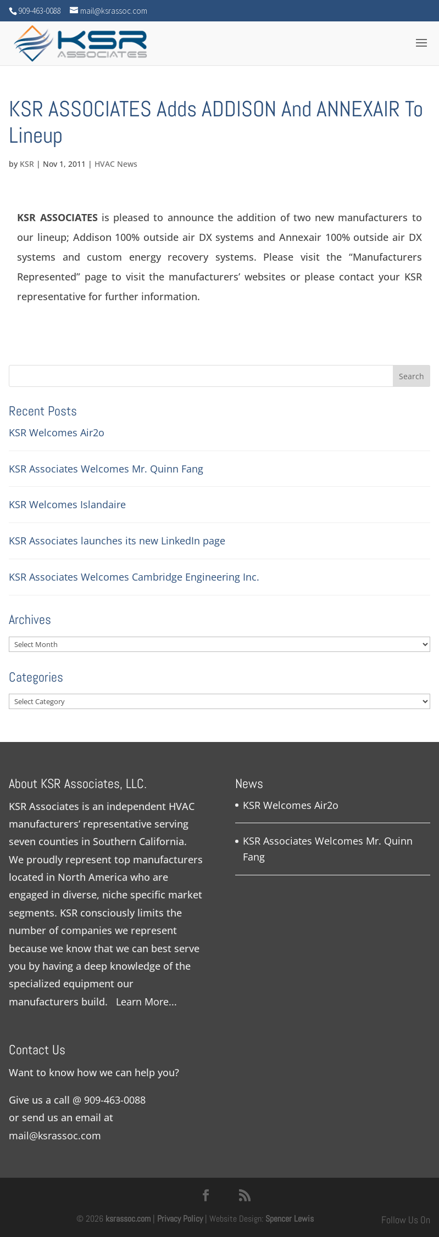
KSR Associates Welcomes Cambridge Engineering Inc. (134, 576)
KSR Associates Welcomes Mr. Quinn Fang (106, 468)
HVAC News (116, 164)
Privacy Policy (180, 1218)
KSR (27, 164)
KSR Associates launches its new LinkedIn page (117, 540)
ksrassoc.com (129, 1218)
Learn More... (146, 1001)
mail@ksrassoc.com (55, 1135)
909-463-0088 (115, 1099)
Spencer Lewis (289, 1218)
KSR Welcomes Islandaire (67, 504)
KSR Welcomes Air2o (56, 432)
